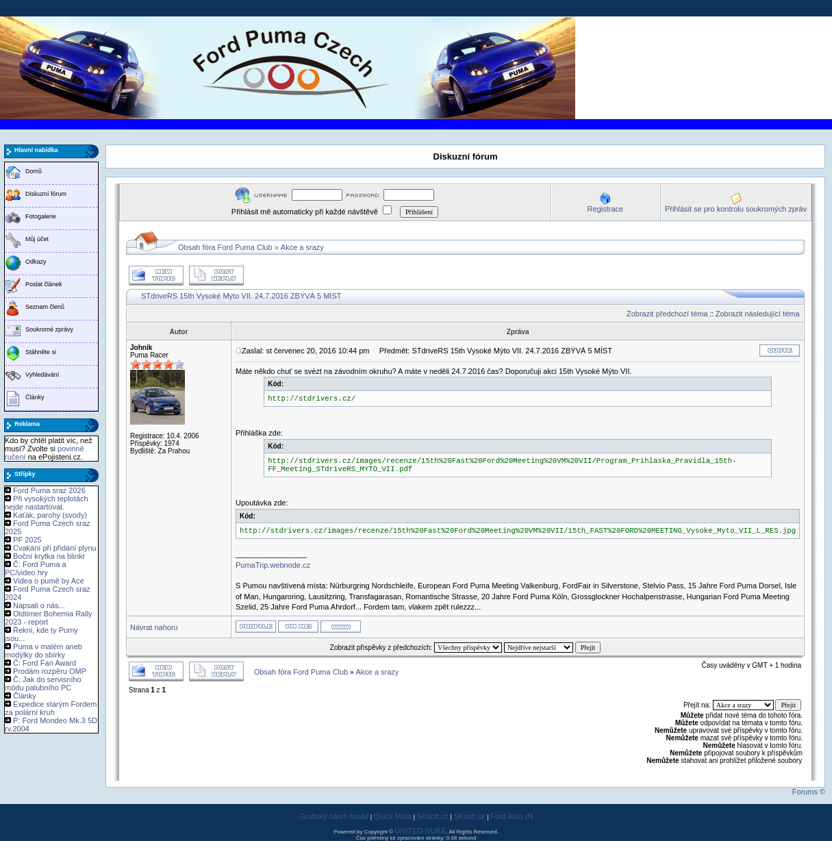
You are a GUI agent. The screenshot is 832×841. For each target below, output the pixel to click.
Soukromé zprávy (49, 329)
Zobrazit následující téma (758, 314)
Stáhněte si (40, 352)
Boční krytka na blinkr (49, 556)
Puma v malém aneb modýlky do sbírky (43, 650)
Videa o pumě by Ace (48, 581)
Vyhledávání (42, 374)
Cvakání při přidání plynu (55, 548)
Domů (33, 171)
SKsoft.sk (469, 816)
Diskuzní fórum (45, 193)
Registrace (606, 209)
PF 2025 (27, 540)
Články (35, 397)
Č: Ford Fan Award (44, 663)
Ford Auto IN (511, 816)
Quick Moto (392, 816)
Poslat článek (43, 284)
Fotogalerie (40, 216)
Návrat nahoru (154, 627)
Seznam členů (44, 306)
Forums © (808, 792)
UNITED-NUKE (420, 831)
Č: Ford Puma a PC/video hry (35, 568)
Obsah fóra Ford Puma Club (225, 247)
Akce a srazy (302, 247)
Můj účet (37, 239)
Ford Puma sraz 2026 (49, 490)
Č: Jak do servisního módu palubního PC (43, 683)
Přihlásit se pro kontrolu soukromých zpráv (736, 209)
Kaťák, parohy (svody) (50, 515)
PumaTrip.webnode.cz (273, 565)
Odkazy (36, 261)
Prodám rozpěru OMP (49, 671)
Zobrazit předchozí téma (667, 314)
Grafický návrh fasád (333, 816)
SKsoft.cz (432, 816)
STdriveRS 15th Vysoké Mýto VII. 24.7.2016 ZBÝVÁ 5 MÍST (241, 296)
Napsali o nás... (39, 605)
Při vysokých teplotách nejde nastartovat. (46, 502)
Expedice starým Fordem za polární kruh (51, 708)
